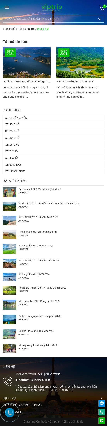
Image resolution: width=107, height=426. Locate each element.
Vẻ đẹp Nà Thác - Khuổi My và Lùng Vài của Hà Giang (49, 203)
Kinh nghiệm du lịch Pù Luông (35, 245)
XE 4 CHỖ (11, 157)
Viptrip (79, 421)
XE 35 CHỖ (12, 131)
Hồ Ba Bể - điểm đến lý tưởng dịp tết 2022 (42, 287)
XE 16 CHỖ (12, 144)
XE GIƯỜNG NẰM (16, 117)
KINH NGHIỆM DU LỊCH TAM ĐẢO (38, 217)
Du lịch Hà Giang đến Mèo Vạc (36, 330)
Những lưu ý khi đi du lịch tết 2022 (38, 345)
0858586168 (40, 380)
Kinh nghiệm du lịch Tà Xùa (34, 274)
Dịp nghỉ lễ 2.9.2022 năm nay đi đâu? (39, 189)
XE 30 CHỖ (12, 137)
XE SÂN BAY (13, 164)
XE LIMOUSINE (15, 171)
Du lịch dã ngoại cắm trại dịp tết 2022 (39, 316)
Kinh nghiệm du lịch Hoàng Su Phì (37, 231)
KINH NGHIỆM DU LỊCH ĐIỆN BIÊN (38, 260)
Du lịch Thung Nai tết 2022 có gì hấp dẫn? (30, 81)
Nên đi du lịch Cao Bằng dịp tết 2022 (39, 301)
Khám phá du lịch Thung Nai (75, 81)
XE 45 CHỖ (12, 124)
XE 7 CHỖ (11, 151)
